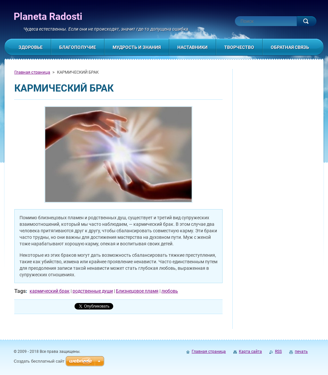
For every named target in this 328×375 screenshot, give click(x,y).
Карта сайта (250, 351)
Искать (306, 21)
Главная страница (32, 72)
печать (301, 351)
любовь (169, 291)
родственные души (93, 291)
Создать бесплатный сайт (39, 361)
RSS (278, 351)
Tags (20, 291)
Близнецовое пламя (137, 291)
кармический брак (50, 291)
